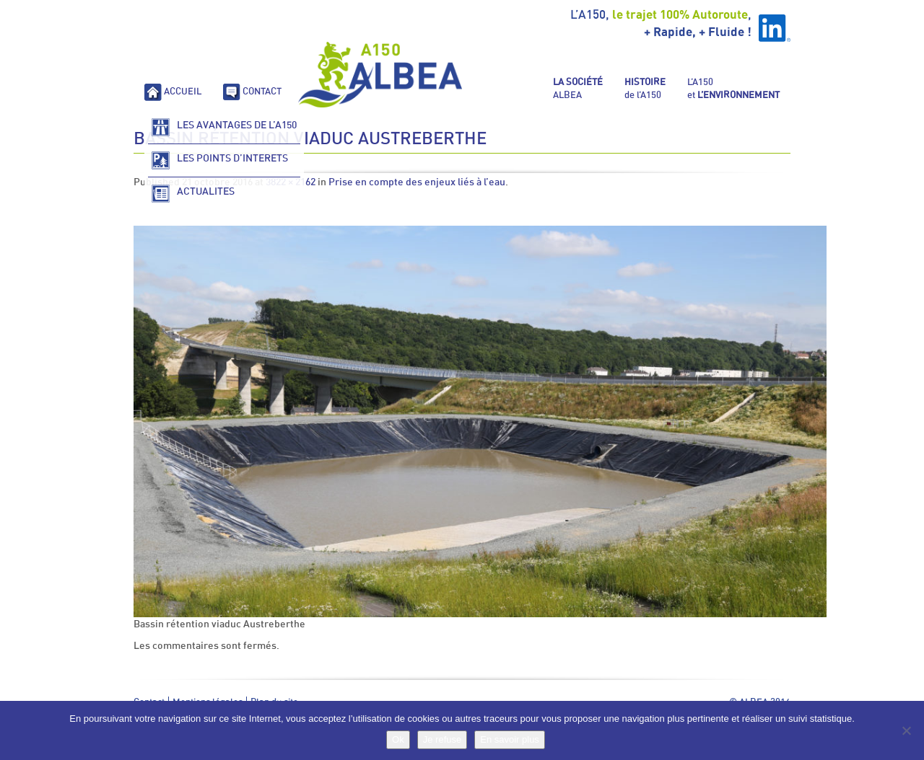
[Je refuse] (906, 730)
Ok (398, 739)
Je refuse (442, 739)
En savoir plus (509, 739)
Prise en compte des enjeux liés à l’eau (416, 182)
